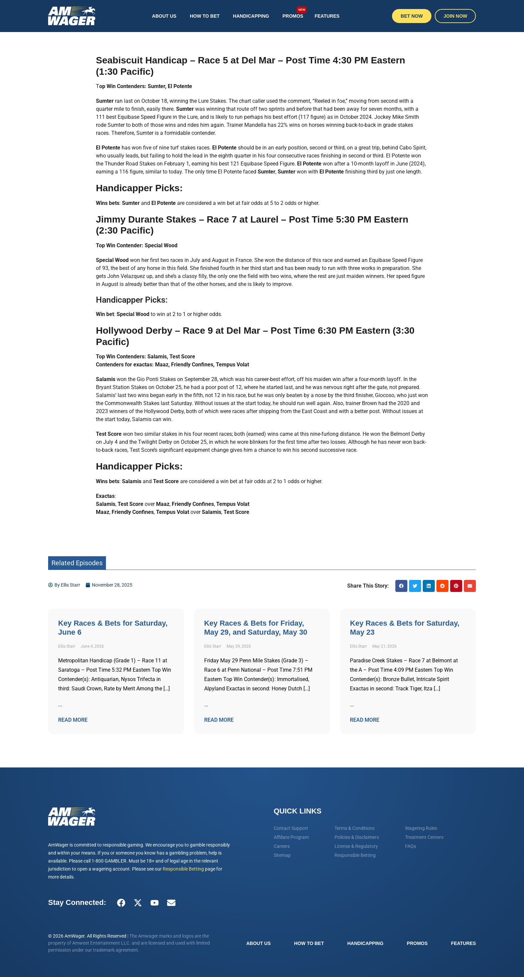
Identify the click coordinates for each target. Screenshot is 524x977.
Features (326, 16)
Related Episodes (77, 563)
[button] (401, 586)
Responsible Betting (183, 869)
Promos (294, 12)
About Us (164, 16)
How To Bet (205, 16)
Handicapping (251, 16)
